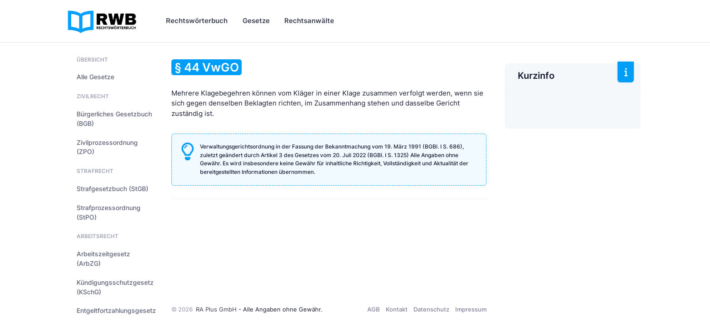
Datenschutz (431, 309)
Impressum (470, 309)
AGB (373, 309)
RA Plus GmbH (216, 309)
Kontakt (397, 309)
